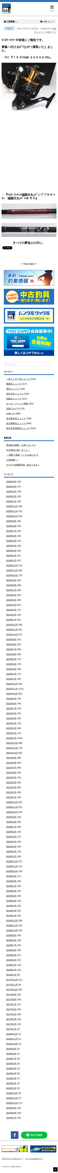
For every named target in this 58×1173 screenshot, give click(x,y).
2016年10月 (12, 1044)
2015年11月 (12, 1098)
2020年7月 (11, 827)
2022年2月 (11, 733)
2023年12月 (12, 624)
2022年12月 (12, 684)
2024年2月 (11, 615)
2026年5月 (11, 481)
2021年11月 (12, 748)
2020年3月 (11, 846)
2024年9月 (11, 580)
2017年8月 (11, 999)
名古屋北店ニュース (16, 418)
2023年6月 (11, 654)
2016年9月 (11, 1049)
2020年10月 (12, 812)
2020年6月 (11, 832)
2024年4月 (11, 605)
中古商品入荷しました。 (18, 450)
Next (31, 263)
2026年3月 (11, 491)
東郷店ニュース (13, 384)
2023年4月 (11, 664)
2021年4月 (11, 782)
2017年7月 (11, 1004)
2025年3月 (11, 550)
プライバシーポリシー (12, 1159)
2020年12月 (12, 802)
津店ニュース (12, 389)
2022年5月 (11, 718)
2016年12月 (12, 1034)
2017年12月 (12, 980)
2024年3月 (11, 610)
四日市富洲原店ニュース (18, 428)
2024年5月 (11, 600)
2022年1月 (11, 738)
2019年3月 (11, 906)
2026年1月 (11, 501)
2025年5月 (11, 541)
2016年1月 (11, 1088)
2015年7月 (11, 1118)
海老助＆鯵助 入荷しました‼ (20, 445)
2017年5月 (11, 1014)
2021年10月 (12, 753)
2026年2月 (11, 496)
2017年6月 (11, 1009)
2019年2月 (11, 910)
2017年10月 (12, 989)
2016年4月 (11, 1073)
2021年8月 (11, 763)
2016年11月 (12, 1039)
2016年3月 (11, 1078)
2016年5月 (11, 1068)
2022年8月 (11, 703)
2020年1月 (11, 856)
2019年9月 (11, 876)
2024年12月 (12, 565)
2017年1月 (11, 1029)
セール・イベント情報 (17, 403)
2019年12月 (12, 861)
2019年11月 (12, 866)
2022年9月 (11, 698)
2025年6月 (11, 536)
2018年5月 (11, 955)
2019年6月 (11, 891)
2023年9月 (11, 639)
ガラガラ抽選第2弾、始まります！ (23, 465)
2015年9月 (11, 1108)
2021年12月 (12, 743)
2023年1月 (11, 679)
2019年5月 (11, 896)
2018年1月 (11, 975)
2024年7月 (11, 590)
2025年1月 (11, 560)
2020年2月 (11, 851)
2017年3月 (11, 1024)
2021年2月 (11, 792)
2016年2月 (11, 1083)
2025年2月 (11, 555)
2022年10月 (12, 693)
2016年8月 (11, 1053)
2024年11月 (12, 570)
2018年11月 (12, 925)
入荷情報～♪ (12, 460)
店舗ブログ (51, 32)
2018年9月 (11, 935)
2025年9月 (11, 521)
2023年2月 (11, 674)
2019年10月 (12, 871)
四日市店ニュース (15, 394)
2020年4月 (11, 841)
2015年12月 (12, 1093)
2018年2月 (11, 970)
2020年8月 (11, 822)
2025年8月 (11, 526)
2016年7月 (11, 1058)
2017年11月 (12, 984)
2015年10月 (12, 1103)
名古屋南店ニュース (16, 423)
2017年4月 (11, 1019)
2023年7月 (11, 649)
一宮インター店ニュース (18, 379)
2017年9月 (11, 994)
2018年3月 (11, 965)
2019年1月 (11, 915)
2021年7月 (11, 767)
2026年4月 (11, 486)
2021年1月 (11, 797)
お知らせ (10, 413)
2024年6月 (11, 595)
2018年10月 (12, 930)
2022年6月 (11, 713)
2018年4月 (11, 960)
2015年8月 (11, 1113)
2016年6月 (11, 1063)
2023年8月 (11, 644)
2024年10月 (12, 575)
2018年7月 (11, 945)
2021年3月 (11, 787)
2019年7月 (11, 886)
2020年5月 (11, 836)
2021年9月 (11, 758)
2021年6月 (11, 772)
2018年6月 (11, 950)
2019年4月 (11, 901)
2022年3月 (11, 728)
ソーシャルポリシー (34, 1159)
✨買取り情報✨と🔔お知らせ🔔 (22, 455)
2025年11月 (12, 511)
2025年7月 (11, 531)
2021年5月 (11, 777)
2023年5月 (11, 659)
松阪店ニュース (13, 398)
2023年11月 (12, 629)
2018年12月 (12, 920)
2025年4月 (11, 546)
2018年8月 (11, 940)
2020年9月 (11, 817)
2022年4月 (11, 723)
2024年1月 (11, 619)
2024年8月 (11, 585)
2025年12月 (12, 506)
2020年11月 (12, 807)
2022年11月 (12, 689)
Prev (26, 263)
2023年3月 (11, 669)
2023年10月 (12, 634)
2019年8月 (11, 881)
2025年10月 (12, 516)
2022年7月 (11, 708)
